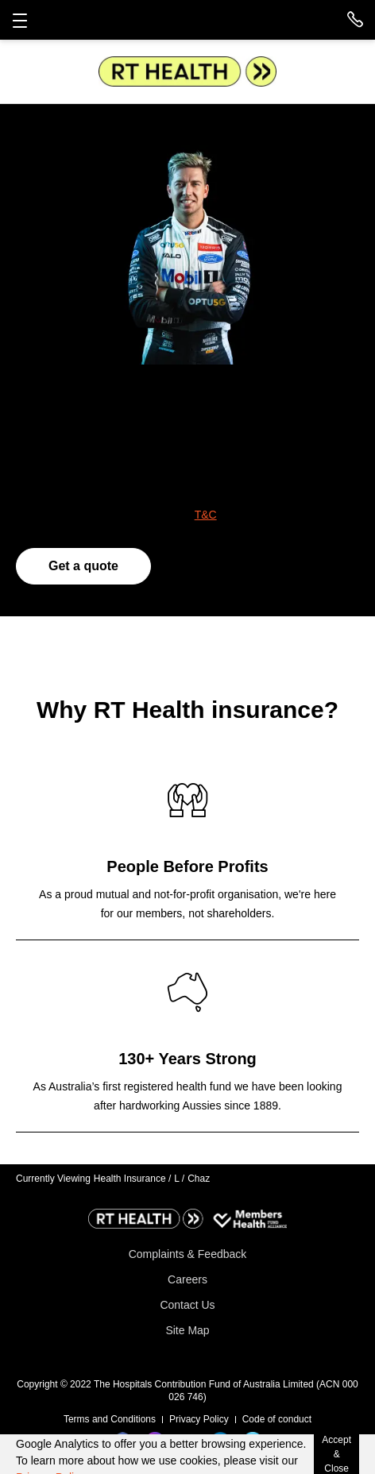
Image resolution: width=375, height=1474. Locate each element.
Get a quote (83, 566)
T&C (206, 514)
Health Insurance (132, 1178)
